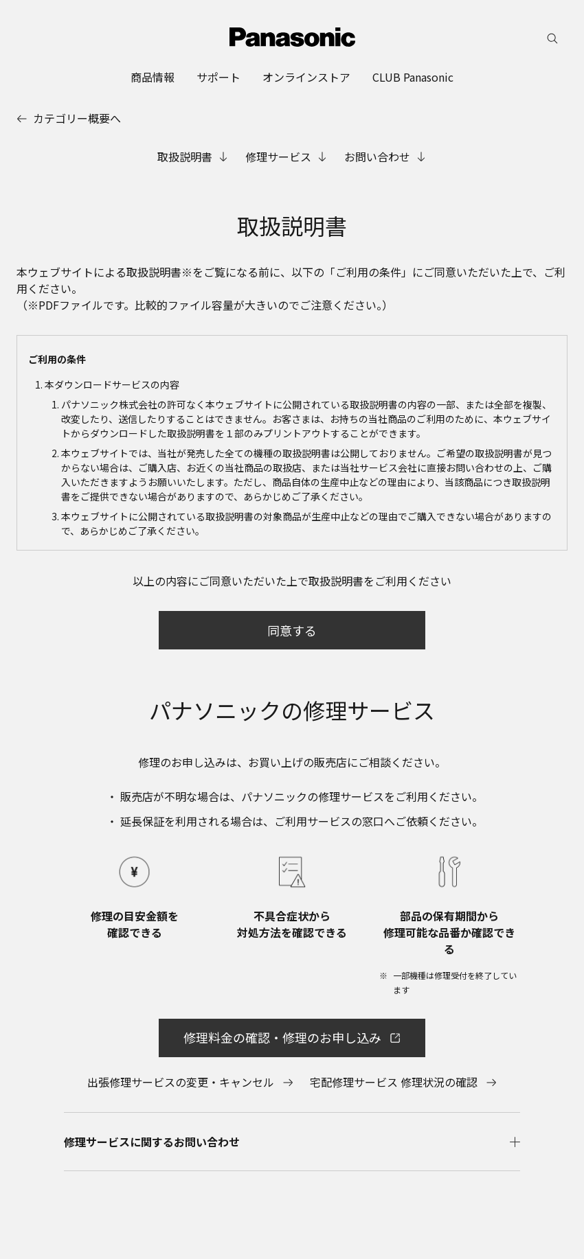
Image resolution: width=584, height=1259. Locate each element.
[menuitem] (153, 76)
